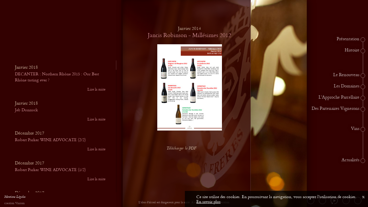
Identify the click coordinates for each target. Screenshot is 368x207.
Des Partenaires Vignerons (335, 109)
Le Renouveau (346, 75)
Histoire (352, 50)
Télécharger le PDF (186, 148)
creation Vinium (14, 203)
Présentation (348, 39)
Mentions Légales (15, 197)
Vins (355, 129)
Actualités (350, 160)
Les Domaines (346, 86)
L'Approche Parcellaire (339, 97)
